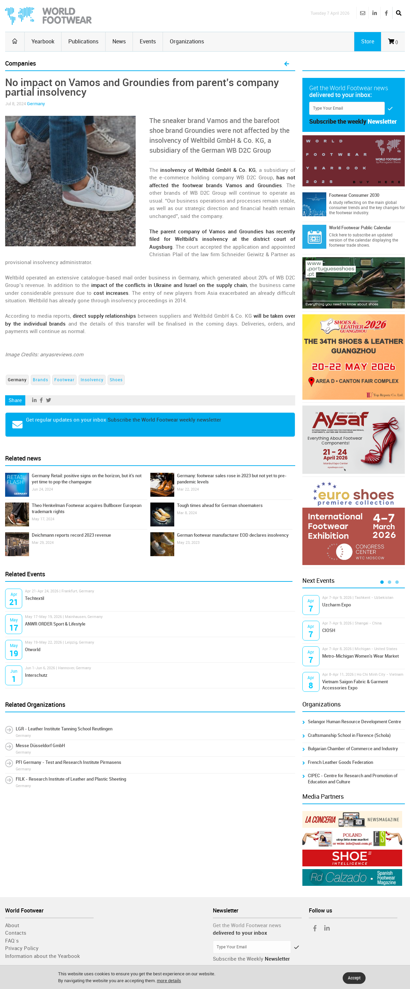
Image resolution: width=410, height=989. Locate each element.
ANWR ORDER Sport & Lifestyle (55, 624)
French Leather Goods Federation (340, 762)
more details (169, 980)
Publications (83, 41)
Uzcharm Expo (336, 604)
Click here (338, 235)
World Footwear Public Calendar (360, 227)
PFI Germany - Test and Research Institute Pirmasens (68, 762)
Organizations (187, 41)
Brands (40, 379)
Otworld (32, 649)
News (119, 41)
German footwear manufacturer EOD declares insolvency (233, 535)
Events (148, 41)
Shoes (116, 379)
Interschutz (36, 675)
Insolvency (92, 379)
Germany (36, 103)
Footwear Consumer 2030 (354, 195)
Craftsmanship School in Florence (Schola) (349, 735)
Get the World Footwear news (247, 925)
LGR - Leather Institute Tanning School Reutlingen (64, 728)
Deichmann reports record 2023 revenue (71, 535)
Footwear (64, 379)
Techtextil (34, 598)
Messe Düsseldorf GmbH (40, 745)
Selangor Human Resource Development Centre (354, 721)
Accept (354, 978)
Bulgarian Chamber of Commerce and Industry (353, 748)
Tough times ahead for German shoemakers (220, 505)
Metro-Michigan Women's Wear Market (360, 656)
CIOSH (328, 630)
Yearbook (42, 41)
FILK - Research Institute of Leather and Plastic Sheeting (71, 779)
